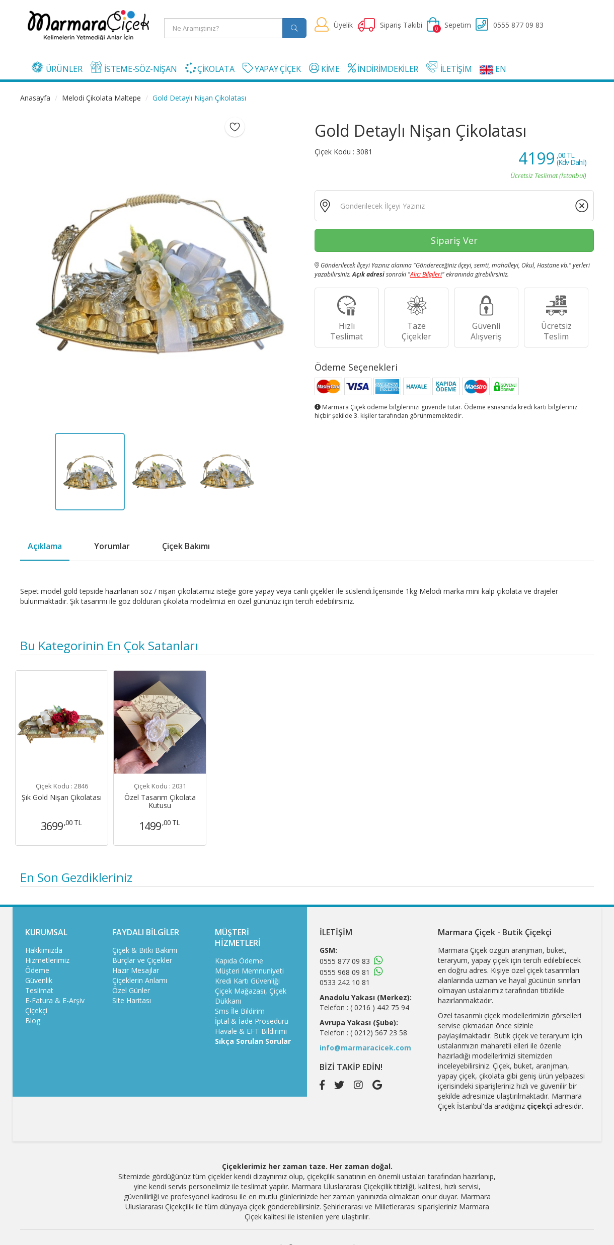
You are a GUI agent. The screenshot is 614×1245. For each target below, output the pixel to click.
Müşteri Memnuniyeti (249, 970)
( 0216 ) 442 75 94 (379, 1007)
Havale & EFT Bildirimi (251, 1031)
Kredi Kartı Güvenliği (247, 981)
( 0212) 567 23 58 (378, 1032)
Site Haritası (131, 1000)
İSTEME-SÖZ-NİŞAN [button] (134, 67)
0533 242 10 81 (345, 982)
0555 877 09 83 (345, 961)
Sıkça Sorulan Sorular (253, 1041)
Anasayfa (35, 98)
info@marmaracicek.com (365, 1047)
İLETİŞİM (449, 67)
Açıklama (45, 546)
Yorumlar (112, 546)
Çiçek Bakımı (186, 546)
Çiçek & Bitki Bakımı (144, 950)
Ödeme (37, 970)
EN (493, 68)
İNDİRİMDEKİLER (383, 68)
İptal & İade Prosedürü (251, 1021)
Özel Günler (131, 990)
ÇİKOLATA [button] (210, 68)
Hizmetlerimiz (47, 960)
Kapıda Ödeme (239, 960)
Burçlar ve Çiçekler (142, 960)
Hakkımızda (43, 950)
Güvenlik (38, 980)
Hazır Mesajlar (135, 970)
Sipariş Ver (454, 240)
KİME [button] (324, 68)
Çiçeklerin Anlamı (139, 980)
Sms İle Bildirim (240, 1011)
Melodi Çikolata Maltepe (101, 98)
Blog (32, 1020)
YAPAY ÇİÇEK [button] (272, 68)
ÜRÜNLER (57, 67)
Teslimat (39, 990)
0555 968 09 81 (345, 972)
